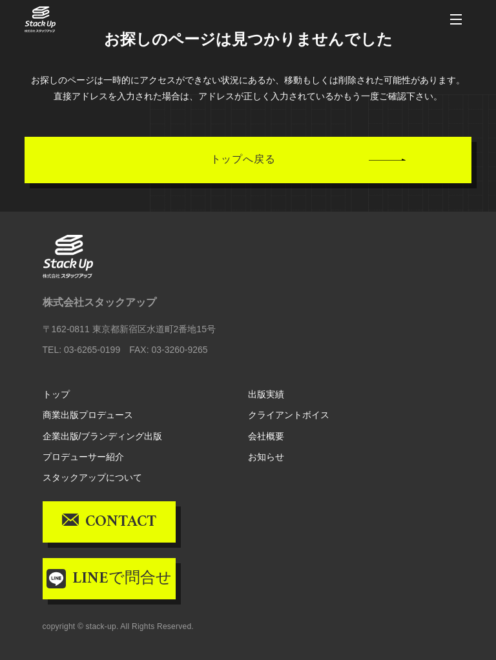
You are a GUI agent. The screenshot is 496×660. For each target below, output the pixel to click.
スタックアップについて (92, 477)
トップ (56, 394)
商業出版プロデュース (88, 415)
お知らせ (266, 457)
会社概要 (266, 436)
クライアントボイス (288, 415)
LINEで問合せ (122, 578)
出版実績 (266, 394)
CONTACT (120, 521)
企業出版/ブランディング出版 (103, 436)
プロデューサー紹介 (83, 457)
